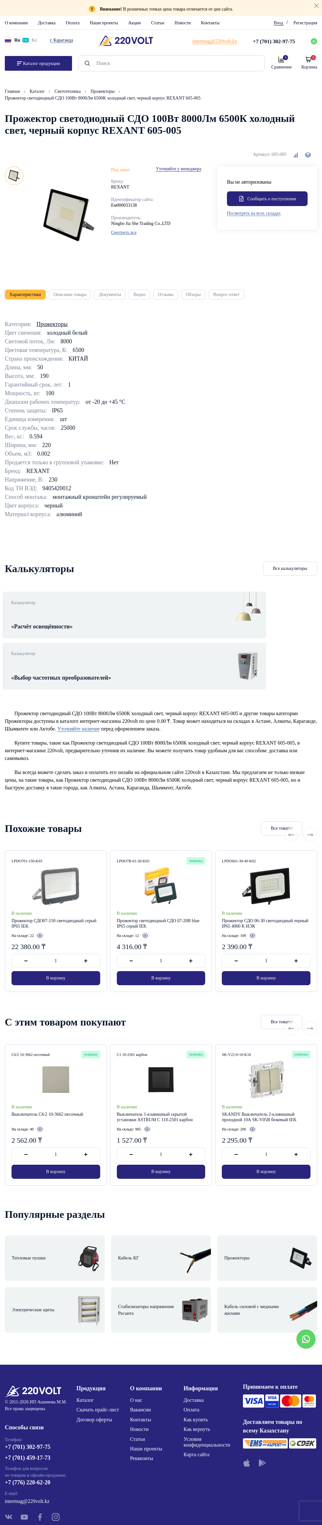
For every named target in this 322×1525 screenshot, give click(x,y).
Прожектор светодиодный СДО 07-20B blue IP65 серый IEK (158, 902)
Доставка (46, 22)
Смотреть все (124, 232)
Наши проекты (104, 22)
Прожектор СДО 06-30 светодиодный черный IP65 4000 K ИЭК (265, 902)
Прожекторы (103, 91)
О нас (136, 1354)
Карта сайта (197, 1409)
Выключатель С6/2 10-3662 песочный (47, 1092)
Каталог (38, 91)
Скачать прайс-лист (97, 1364)
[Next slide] (310, 807)
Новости (182, 22)
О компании (16, 22)
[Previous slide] (291, 807)
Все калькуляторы (290, 572)
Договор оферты (94, 1374)
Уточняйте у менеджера (178, 168)
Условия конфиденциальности (207, 1396)
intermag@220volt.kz (27, 1458)
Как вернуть (197, 1383)
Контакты (210, 22)
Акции (134, 22)
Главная (13, 91)
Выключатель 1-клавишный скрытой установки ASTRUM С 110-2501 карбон (155, 1095)
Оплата (73, 22)
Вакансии (140, 1364)
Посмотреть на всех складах (254, 214)
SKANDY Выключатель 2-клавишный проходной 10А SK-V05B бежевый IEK (259, 1095)
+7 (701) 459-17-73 (27, 1415)
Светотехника (68, 91)
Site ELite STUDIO (199, 1510)
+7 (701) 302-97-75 (27, 1404)
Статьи (157, 22)
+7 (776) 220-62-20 (27, 1439)
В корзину (56, 956)
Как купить (196, 1374)
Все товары (251, 806)
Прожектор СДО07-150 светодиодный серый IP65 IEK (54, 902)
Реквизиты (141, 1413)
